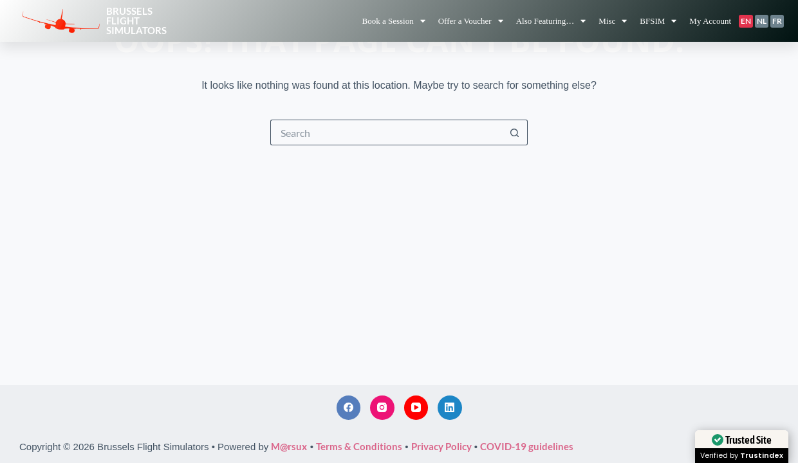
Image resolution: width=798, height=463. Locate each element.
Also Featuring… (551, 21)
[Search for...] (386, 132)
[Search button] (515, 132)
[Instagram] (382, 407)
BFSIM (658, 21)
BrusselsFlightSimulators (136, 20)
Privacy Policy (441, 446)
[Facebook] (349, 407)
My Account (710, 21)
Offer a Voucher (470, 21)
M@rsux (289, 446)
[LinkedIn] (450, 407)
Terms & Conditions (359, 446)
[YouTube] (416, 407)
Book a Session (393, 21)
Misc (612, 21)
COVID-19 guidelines (526, 446)
